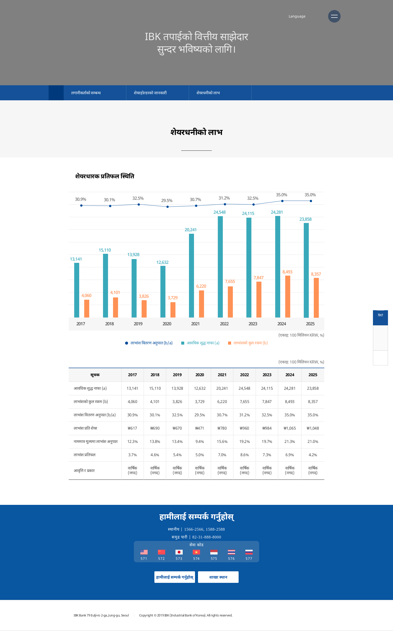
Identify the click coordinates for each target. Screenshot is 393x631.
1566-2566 (194, 529)
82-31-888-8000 (206, 537)
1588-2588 (215, 529)
